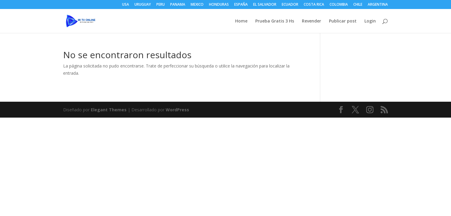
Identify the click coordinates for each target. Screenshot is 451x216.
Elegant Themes (109, 109)
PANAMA (177, 5)
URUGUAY (142, 5)
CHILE (357, 5)
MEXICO (197, 5)
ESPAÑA (241, 5)
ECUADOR (290, 5)
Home (241, 21)
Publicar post (343, 21)
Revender (311, 21)
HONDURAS (219, 5)
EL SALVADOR (264, 5)
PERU (160, 5)
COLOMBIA (339, 5)
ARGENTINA (378, 5)
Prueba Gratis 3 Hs (274, 21)
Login (370, 21)
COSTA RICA (314, 5)
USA (125, 5)
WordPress (177, 109)
